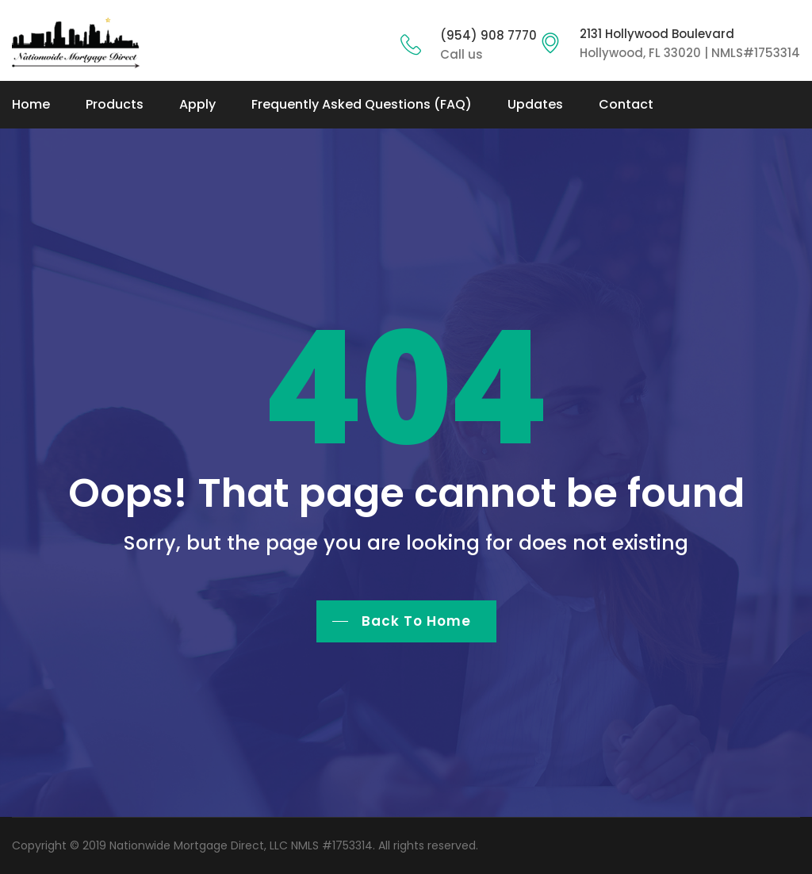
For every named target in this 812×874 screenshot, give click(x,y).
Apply (197, 104)
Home (31, 104)
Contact (626, 104)
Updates (535, 104)
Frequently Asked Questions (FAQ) (361, 104)
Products (115, 104)
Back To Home (416, 621)
